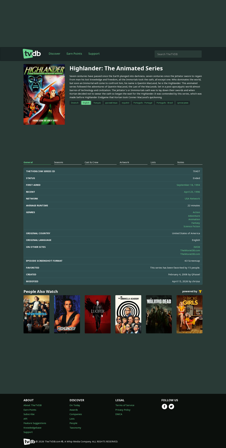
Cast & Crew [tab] (91, 162)
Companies (76, 414)
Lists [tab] (153, 162)
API (25, 418)
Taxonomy (75, 427)
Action (196, 212)
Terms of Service (124, 405)
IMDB (197, 246)
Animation (194, 219)
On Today (75, 405)
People (73, 423)
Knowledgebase (32, 427)
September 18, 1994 (188, 184)
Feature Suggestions (35, 423)
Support (94, 53)
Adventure (194, 215)
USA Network (192, 198)
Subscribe (29, 414)
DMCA (118, 414)
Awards (74, 409)
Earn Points (74, 53)
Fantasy (195, 222)
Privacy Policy (122, 409)
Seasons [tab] (58, 162)
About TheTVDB (33, 405)
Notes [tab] (180, 162)
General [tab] (28, 162)
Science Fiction (192, 226)
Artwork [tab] (124, 162)
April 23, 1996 (192, 191)
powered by (192, 291)
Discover (54, 53)
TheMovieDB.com (190, 250)
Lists (72, 418)
